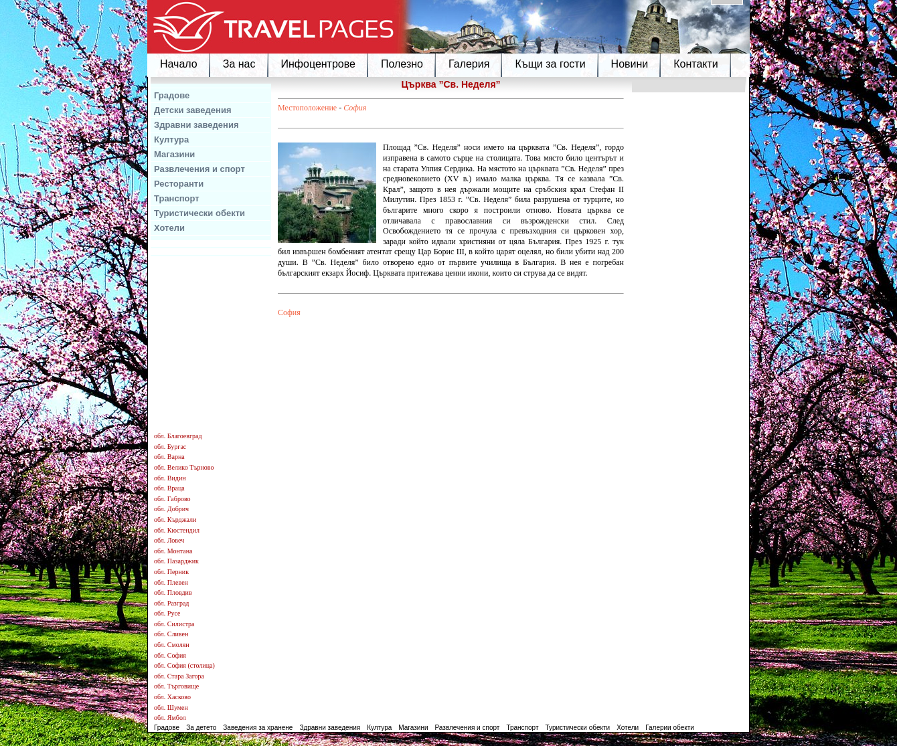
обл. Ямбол (170, 717)
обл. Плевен (171, 582)
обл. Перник (171, 571)
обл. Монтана (173, 551)
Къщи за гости (550, 64)
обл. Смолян (171, 644)
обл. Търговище (176, 686)
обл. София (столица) (184, 665)
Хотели (169, 228)
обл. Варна (169, 456)
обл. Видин (170, 478)
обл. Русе (167, 613)
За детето (201, 727)
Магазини (174, 154)
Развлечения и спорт (199, 169)
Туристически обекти (199, 213)
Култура (171, 139)
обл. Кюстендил (176, 530)
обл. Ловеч (169, 540)
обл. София (170, 655)
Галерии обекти (669, 727)
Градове (171, 95)
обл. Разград (171, 603)
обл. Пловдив (173, 592)
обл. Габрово (172, 498)
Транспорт (176, 198)
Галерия (468, 64)
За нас (239, 64)
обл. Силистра (174, 624)
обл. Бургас (170, 446)
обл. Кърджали (175, 519)
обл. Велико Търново (184, 467)
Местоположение (307, 107)
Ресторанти (178, 184)
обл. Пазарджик (176, 561)
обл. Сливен (171, 634)
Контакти (695, 64)
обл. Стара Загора (179, 676)
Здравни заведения (196, 125)
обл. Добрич (171, 508)
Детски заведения (193, 110)
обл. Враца (169, 488)
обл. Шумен (171, 707)
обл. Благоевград (178, 436)
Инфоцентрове (318, 64)
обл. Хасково (172, 697)
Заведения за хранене (258, 727)
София (354, 107)
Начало (178, 64)
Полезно (402, 64)
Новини (630, 64)
